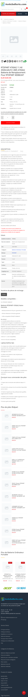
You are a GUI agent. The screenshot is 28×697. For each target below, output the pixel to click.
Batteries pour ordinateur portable (9, 657)
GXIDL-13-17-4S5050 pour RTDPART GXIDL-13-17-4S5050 (18, 461)
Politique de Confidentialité (7, 641)
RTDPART (14, 253)
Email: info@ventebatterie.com (9, 617)
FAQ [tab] (21, 151)
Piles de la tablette (5, 655)
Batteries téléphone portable (8, 653)
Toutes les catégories (9, 19)
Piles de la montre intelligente (8, 659)
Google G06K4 (4, 678)
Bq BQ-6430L (4, 676)
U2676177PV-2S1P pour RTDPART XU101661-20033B (19, 449)
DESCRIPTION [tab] (5, 149)
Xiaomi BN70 (4, 683)
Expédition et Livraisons (6, 634)
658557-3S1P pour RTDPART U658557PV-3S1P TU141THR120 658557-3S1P (19, 541)
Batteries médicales (5, 666)
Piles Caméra (4, 662)
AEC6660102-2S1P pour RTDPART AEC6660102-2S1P (18, 415)
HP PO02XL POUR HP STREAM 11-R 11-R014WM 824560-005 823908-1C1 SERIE (20, 576)
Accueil (20, 13)
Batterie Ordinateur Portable (10, 21)
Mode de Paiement (5, 636)
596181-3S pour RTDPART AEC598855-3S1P (18, 484)
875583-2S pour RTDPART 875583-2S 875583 (18, 530)
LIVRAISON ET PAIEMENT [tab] (9, 151)
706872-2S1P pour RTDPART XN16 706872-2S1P (19, 438)
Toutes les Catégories (8, 13)
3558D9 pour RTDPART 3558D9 (17, 518)
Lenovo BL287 (4, 689)
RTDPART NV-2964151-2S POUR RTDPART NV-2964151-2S (7, 576)
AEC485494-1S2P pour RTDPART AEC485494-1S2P (18, 495)
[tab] (3, 56)
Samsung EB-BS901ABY (6, 687)
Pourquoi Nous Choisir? (6, 638)
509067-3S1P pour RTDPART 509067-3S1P (19, 426)
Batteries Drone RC (5, 664)
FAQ (2, 643)
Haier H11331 (4, 680)
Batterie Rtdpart (22, 21)
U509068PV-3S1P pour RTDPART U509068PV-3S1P (18, 507)
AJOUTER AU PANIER (10, 122)
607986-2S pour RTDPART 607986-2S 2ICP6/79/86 (18, 472)
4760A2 (4, 294)
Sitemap (4, 619)
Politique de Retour (5, 632)
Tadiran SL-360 (4, 685)
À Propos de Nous (5, 629)
